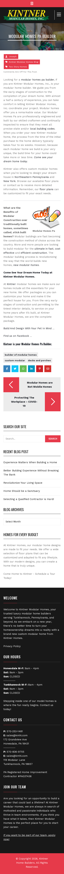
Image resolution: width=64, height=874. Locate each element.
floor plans (46, 189)
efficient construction (34, 252)
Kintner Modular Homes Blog (23, 62)
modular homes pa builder (37, 79)
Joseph (13, 56)
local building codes (42, 128)
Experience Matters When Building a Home (30, 462)
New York (9, 181)
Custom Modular (15, 360)
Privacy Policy (12, 646)
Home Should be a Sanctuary (21, 490)
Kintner (11, 284)
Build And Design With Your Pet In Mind (27, 328)
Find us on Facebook (16, 335)
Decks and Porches (39, 360)
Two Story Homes (18, 67)
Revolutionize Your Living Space (22, 482)
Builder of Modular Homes (21, 354)
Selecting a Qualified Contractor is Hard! (28, 499)
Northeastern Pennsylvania (32, 177)
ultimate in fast (43, 248)
